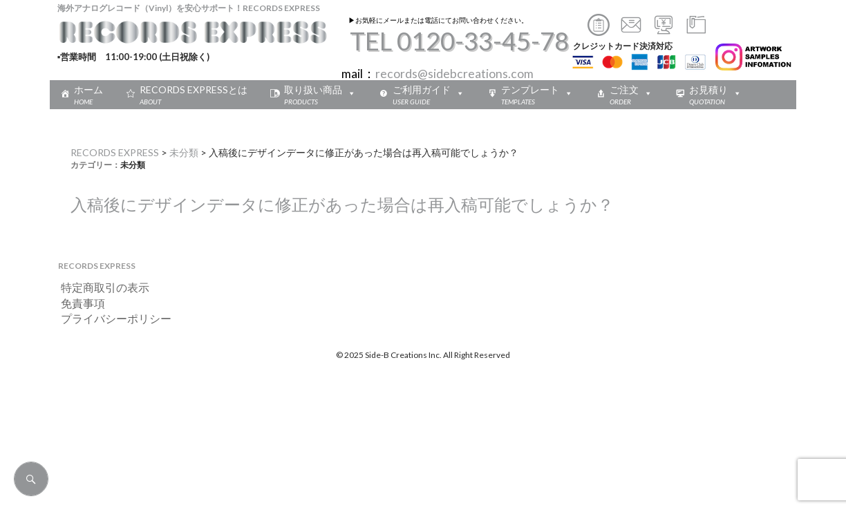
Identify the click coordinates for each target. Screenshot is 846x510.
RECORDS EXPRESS (114, 152)
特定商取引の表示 (99, 287)
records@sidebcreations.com (454, 73)
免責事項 (77, 303)
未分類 (183, 152)
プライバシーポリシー (110, 318)
